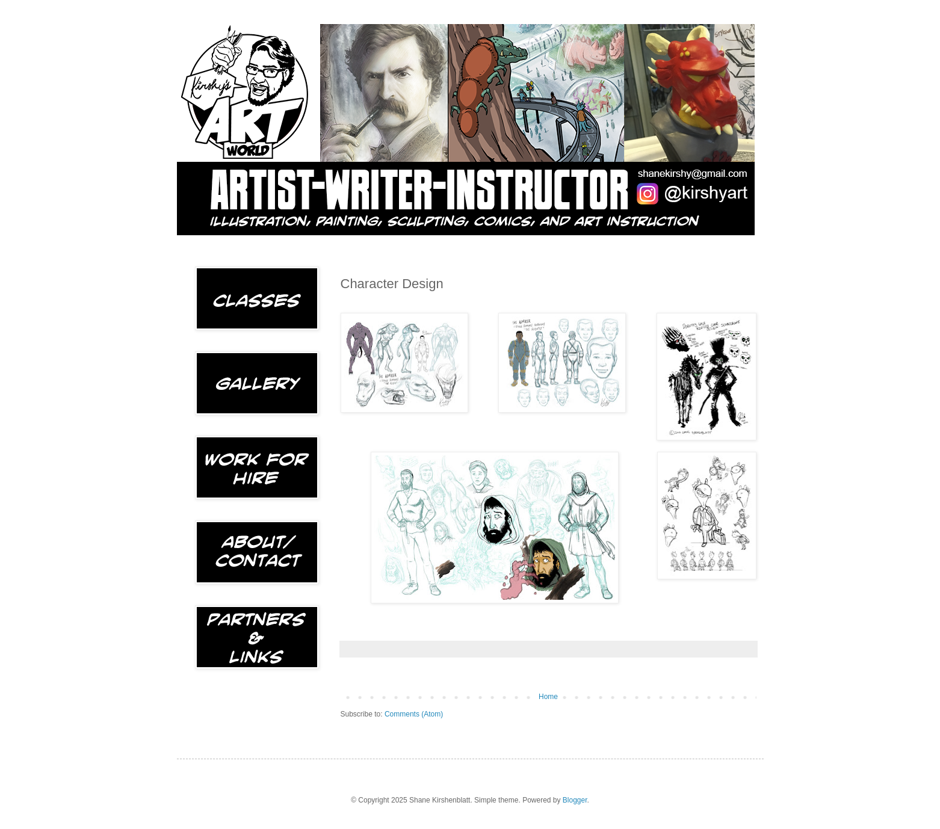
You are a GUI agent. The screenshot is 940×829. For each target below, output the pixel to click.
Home (548, 696)
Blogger (575, 800)
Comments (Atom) (414, 714)
